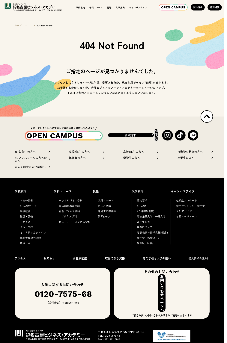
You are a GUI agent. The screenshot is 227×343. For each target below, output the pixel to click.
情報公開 (25, 250)
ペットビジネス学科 (70, 207)
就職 (109, 7)
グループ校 (26, 234)
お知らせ (49, 265)
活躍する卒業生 (107, 218)
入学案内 (120, 7)
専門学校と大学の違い (157, 265)
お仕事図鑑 (80, 265)
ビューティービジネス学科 (74, 228)
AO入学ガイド (28, 212)
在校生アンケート (186, 207)
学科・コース (96, 7)
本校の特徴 (26, 207)
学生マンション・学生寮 (190, 212)
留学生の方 (143, 228)
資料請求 (197, 7)
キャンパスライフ (138, 7)
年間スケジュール (186, 223)
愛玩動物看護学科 (69, 212)
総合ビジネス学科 (69, 218)
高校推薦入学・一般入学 (151, 223)
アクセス (25, 228)
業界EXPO (104, 223)
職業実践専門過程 (30, 244)
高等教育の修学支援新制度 (152, 239)
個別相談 (214, 7)
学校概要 (25, 218)
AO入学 (141, 212)
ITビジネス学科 (68, 223)
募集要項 (142, 207)
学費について (145, 234)
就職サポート (106, 207)
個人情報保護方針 (199, 265)
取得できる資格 (115, 265)
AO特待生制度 (145, 218)
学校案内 (80, 7)
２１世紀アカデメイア (33, 239)
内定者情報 (104, 212)
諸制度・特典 (145, 250)
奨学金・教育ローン (148, 244)
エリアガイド (184, 218)
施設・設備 (26, 223)
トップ (18, 25)
